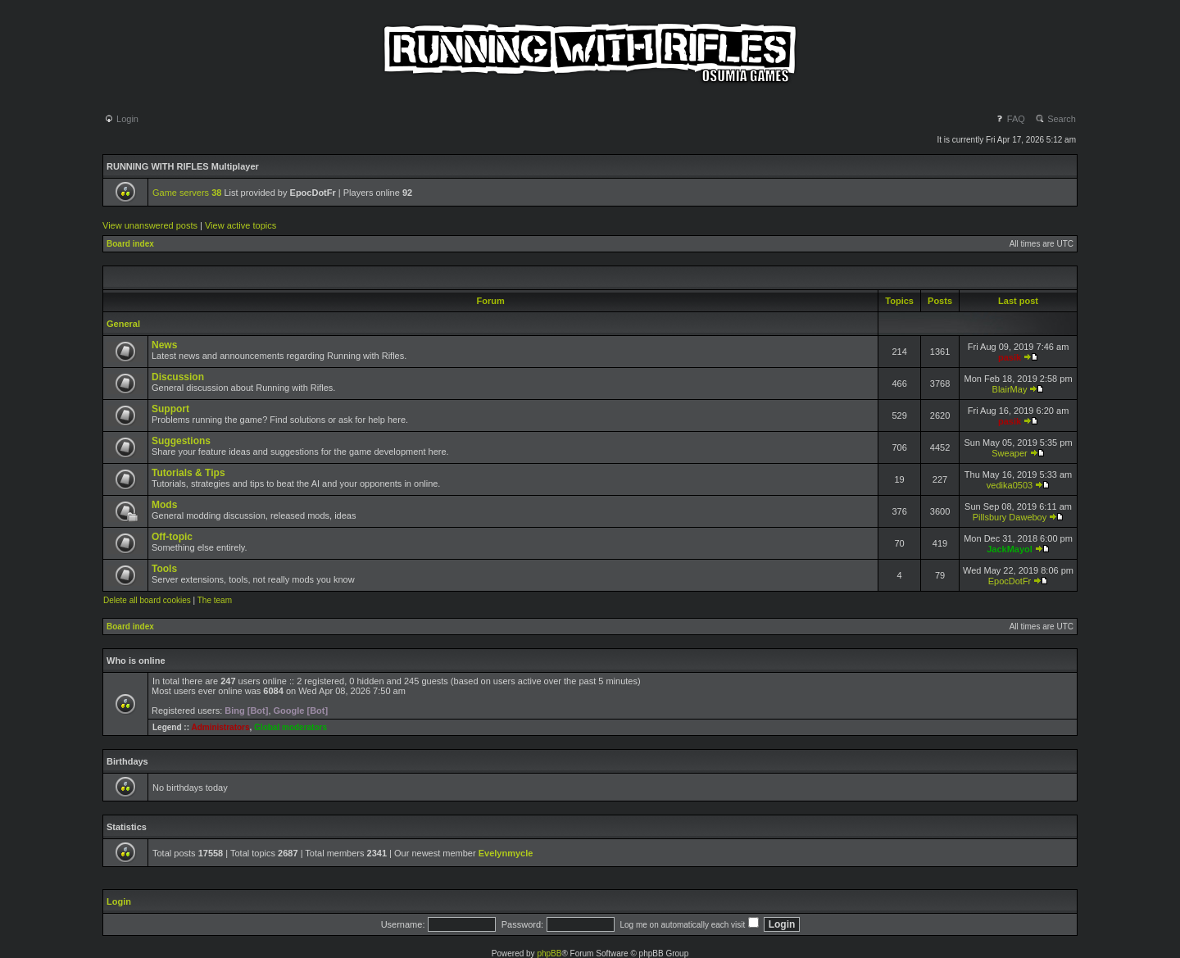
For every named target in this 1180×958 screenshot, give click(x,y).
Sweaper (1009, 453)
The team (214, 600)
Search (1055, 119)
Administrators (220, 727)
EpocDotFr (1010, 581)
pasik (1009, 357)
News (164, 345)
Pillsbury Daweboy (1009, 517)
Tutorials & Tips (188, 473)
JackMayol (1009, 549)
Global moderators (290, 727)
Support (170, 409)
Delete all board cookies (147, 600)
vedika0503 (1009, 485)
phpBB (549, 953)
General (123, 324)
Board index (130, 243)
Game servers (186, 193)
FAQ (1010, 119)
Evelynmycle (506, 853)
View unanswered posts (149, 225)
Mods (164, 505)
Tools (164, 568)
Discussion (178, 377)
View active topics (240, 225)
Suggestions (181, 441)
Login (121, 119)
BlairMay (1010, 389)
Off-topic (172, 537)
